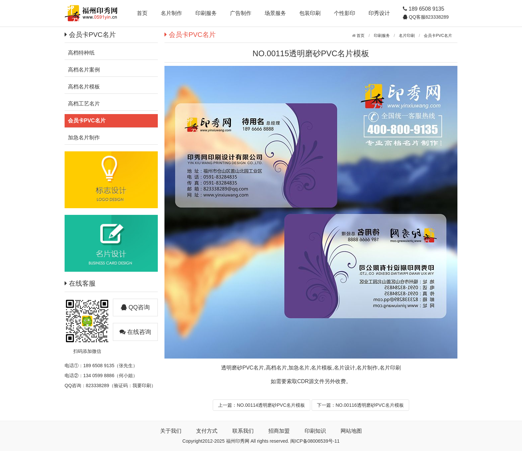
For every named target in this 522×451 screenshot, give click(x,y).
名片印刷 (407, 35)
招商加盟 (279, 431)
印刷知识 (315, 431)
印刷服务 (206, 13)
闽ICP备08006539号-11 (315, 441)
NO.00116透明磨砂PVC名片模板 (370, 405)
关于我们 (170, 431)
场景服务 (275, 13)
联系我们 (243, 431)
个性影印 (344, 13)
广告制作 (240, 13)
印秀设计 (379, 13)
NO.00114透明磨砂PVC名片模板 (271, 405)
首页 (142, 13)
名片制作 (171, 13)
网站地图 (351, 431)
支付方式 (206, 431)
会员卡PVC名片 (438, 35)
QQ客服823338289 (428, 17)
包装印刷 (310, 13)
